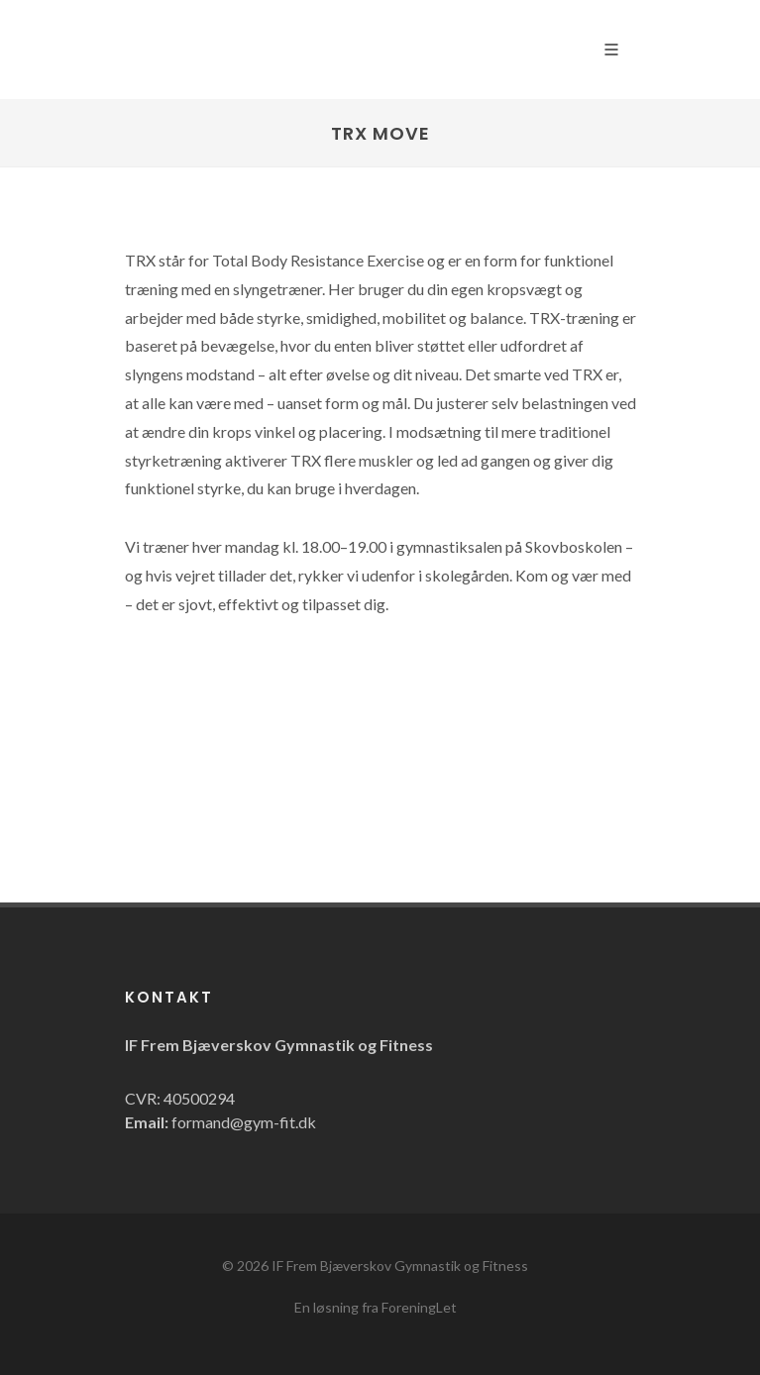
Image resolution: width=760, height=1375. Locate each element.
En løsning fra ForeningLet (375, 1307)
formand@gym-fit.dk (243, 1121)
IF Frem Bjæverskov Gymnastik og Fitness (399, 1265)
